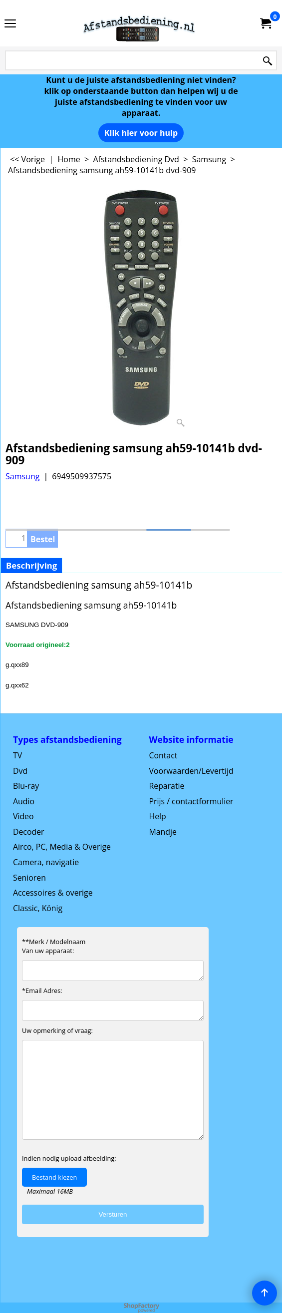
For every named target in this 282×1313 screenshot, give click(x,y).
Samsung (22, 476)
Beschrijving (31, 565)
